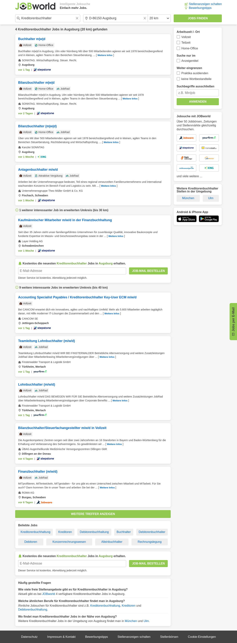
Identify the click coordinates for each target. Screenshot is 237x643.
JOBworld (48, 593)
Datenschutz (29, 636)
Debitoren (30, 541)
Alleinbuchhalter (111, 541)
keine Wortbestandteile (196, 79)
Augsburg (71, 29)
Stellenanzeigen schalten (205, 4)
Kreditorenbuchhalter (34, 29)
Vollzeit (186, 37)
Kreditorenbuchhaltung (35, 532)
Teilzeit (186, 42)
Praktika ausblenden (194, 73)
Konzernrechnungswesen (69, 541)
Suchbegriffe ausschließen (195, 86)
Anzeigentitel (189, 60)
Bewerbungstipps (200, 7)
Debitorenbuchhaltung (94, 532)
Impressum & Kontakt (61, 636)
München (131, 621)
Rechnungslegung (150, 541)
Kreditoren (65, 532)
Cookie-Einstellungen (202, 636)
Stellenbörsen (169, 636)
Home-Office (189, 48)
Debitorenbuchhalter (152, 532)
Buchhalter (124, 532)
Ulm (146, 621)
